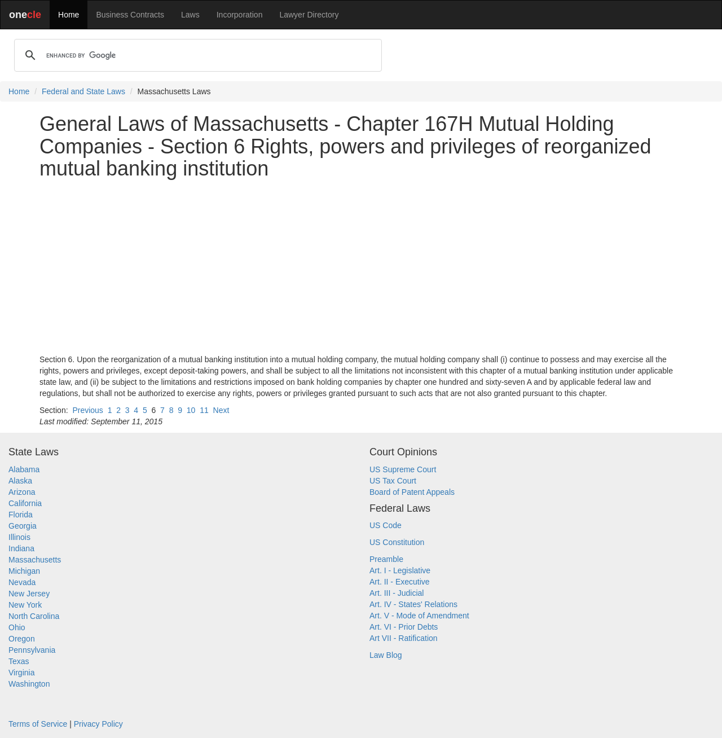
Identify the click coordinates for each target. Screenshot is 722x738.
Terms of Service (37, 723)
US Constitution (396, 542)
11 (204, 410)
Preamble (386, 559)
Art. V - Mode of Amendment (419, 615)
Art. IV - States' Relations (413, 604)
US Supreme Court (402, 469)
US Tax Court (392, 480)
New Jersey (29, 593)
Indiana (21, 548)
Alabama (23, 469)
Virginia (21, 672)
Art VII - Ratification (403, 638)
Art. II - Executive (399, 581)
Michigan (24, 571)
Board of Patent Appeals (412, 492)
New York (25, 604)
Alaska (20, 480)
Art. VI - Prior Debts (403, 626)
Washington (29, 683)
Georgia (22, 525)
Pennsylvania (31, 649)
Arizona (21, 492)
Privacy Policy (98, 723)
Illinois (19, 537)
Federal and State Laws (83, 91)
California (25, 503)
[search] (196, 55)
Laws (190, 14)
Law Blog (385, 655)
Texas (18, 661)
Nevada (22, 582)
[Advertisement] (361, 267)
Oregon (21, 638)
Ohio (16, 627)
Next (221, 410)
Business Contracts (130, 14)
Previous (87, 410)
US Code (385, 525)
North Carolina (33, 616)
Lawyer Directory (308, 14)
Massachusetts (34, 559)
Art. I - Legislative (399, 570)
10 (191, 410)
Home (68, 14)
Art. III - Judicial (396, 593)
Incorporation (240, 14)
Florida (20, 514)
